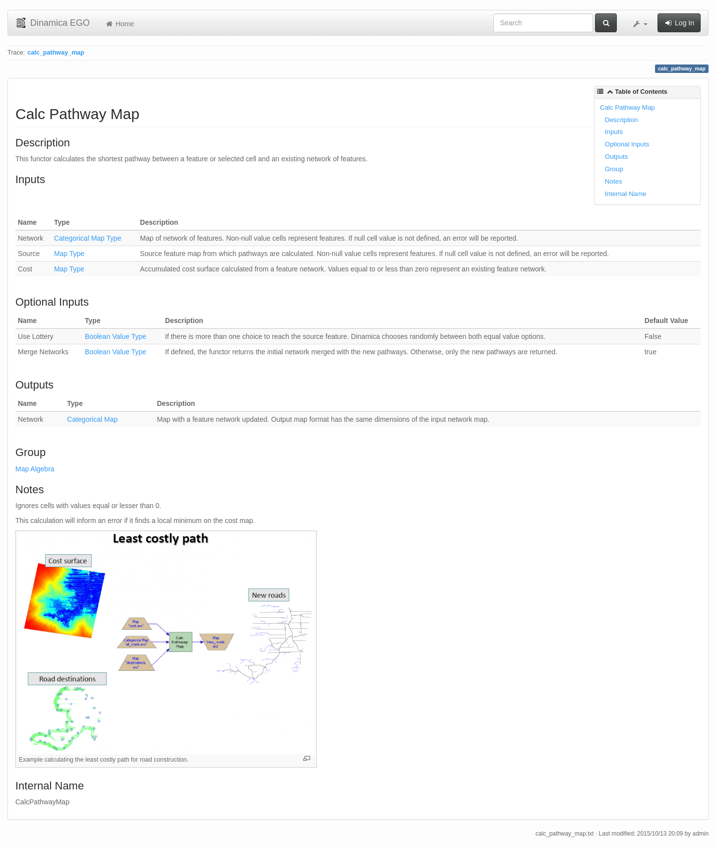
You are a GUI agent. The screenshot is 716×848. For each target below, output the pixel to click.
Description (621, 120)
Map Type (69, 254)
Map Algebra (35, 469)
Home (119, 24)
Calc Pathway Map (627, 107)
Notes (613, 181)
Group (614, 169)
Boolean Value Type (115, 336)
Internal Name (626, 193)
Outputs (616, 156)
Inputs (614, 131)
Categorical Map (92, 419)
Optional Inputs (627, 144)
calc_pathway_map (55, 52)
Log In (679, 23)
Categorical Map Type (87, 238)
